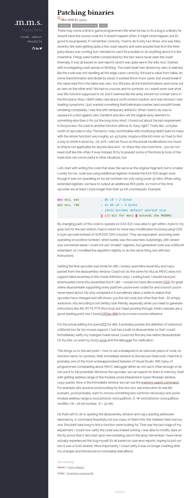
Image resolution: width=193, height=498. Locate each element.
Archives (120, 491)
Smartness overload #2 (80, 473)
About (37, 37)
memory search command (160, 382)
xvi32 (103, 340)
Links (103, 25)
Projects (35, 41)
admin (83, 19)
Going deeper (76, 467)
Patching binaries (85, 12)
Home (25, 37)
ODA (166, 282)
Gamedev (64, 25)
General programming (85, 25)
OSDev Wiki (109, 314)
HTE (103, 324)
